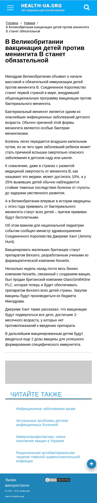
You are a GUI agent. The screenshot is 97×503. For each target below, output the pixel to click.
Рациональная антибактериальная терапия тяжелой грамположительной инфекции (48, 457)
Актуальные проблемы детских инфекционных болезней (42, 423)
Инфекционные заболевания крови (46, 409)
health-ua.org (47, 7)
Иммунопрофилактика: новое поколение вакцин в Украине (41, 439)
